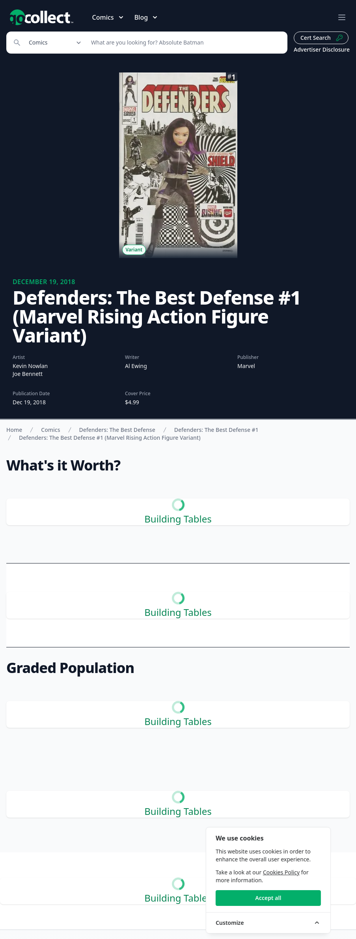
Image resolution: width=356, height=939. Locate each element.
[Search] (185, 42)
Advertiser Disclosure (322, 49)
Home (14, 429)
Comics (50, 429)
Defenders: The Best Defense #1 (216, 429)
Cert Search (321, 38)
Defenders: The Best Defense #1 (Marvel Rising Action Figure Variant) (110, 437)
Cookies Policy (298, 872)
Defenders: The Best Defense (117, 429)
